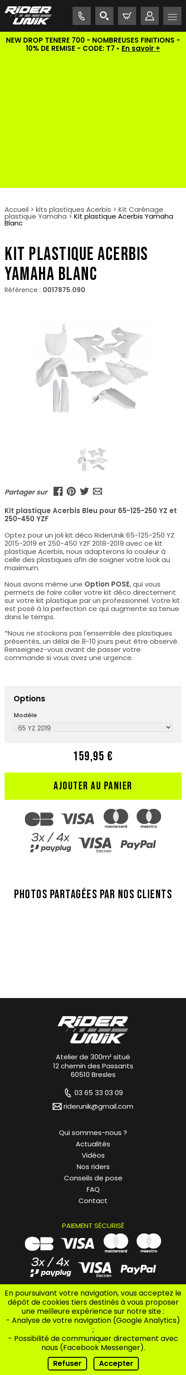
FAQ (93, 1058)
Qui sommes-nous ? (93, 1002)
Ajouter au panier (93, 655)
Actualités (93, 1013)
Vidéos (93, 1024)
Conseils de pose (93, 1047)
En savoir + (141, 48)
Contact (93, 1070)
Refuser (67, 1363)
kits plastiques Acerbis (73, 78)
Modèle (25, 584)
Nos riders (93, 1036)
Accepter (116, 1363)
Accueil (17, 78)
